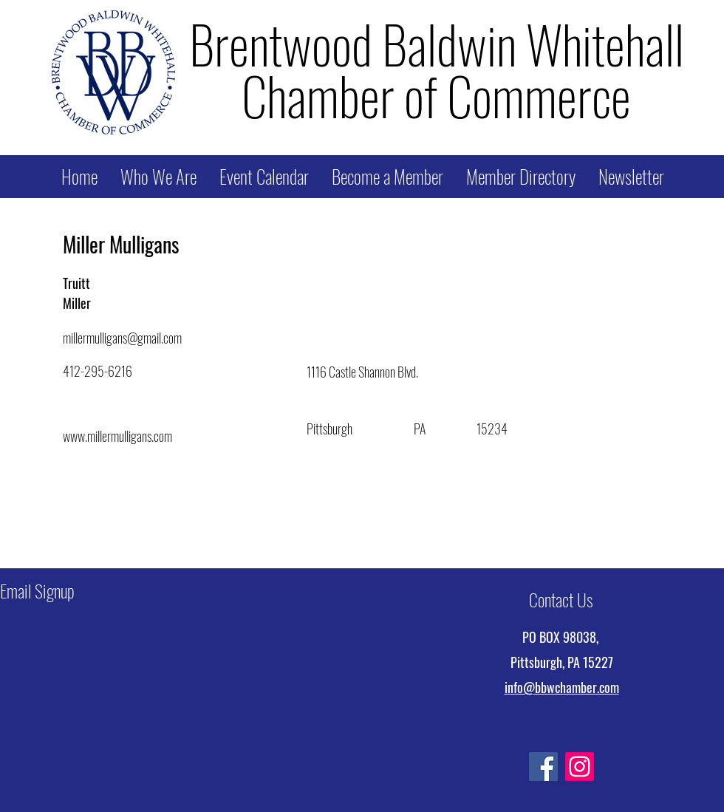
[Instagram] (579, 766)
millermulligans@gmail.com (122, 337)
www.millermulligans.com (117, 436)
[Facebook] (543, 766)
